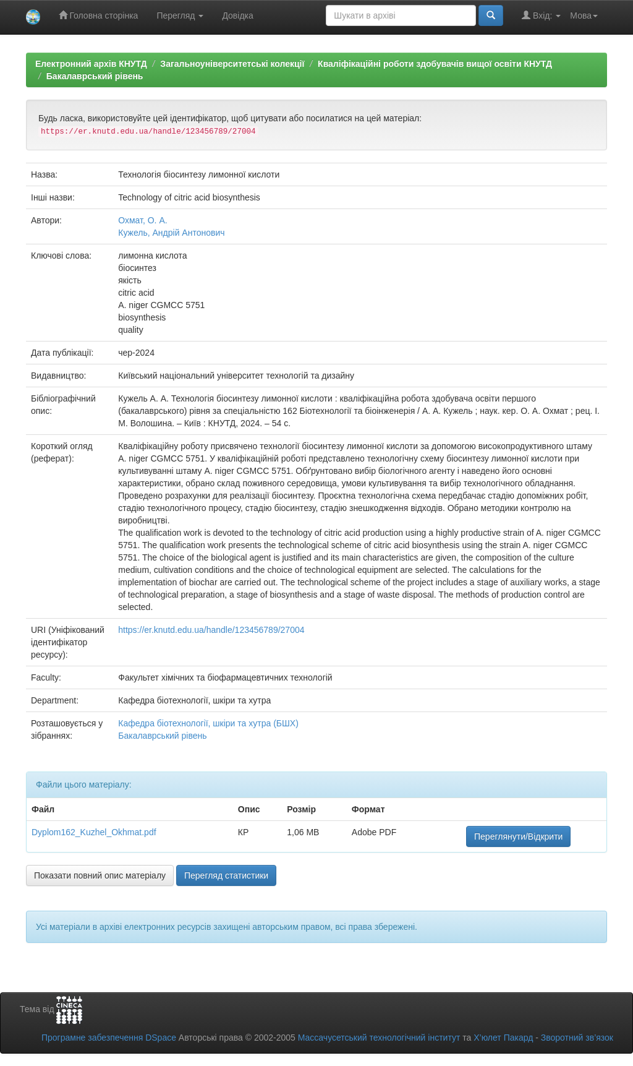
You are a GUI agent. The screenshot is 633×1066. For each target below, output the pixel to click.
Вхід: (541, 15)
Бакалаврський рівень (94, 76)
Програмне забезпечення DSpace (108, 1037)
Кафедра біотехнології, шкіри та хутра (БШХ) (208, 723)
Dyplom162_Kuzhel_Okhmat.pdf (94, 832)
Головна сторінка (98, 15)
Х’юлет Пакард (503, 1037)
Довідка (237, 15)
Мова (584, 15)
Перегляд (179, 15)
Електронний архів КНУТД (91, 64)
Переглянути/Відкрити (518, 836)
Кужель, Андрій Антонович (171, 233)
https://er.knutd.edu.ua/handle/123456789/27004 (211, 630)
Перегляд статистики (226, 875)
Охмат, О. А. (142, 220)
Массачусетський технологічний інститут (379, 1037)
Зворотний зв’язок (577, 1037)
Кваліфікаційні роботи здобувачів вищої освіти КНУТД (435, 64)
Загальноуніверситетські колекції (232, 64)
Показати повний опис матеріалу (100, 875)
